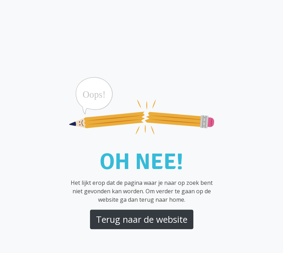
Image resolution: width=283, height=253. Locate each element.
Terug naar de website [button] (141, 219)
